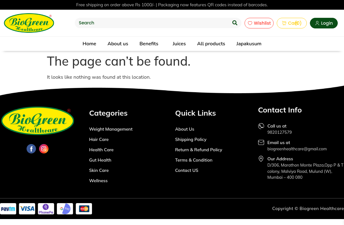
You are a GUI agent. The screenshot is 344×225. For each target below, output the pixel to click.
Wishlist (259, 23)
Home (89, 43)
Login (324, 23)
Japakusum (248, 43)
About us (118, 43)
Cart (287, 23)
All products (211, 43)
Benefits (148, 43)
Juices (179, 43)
